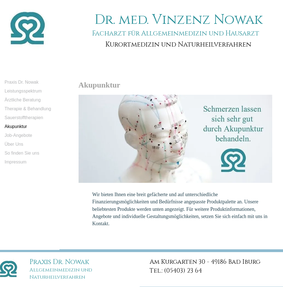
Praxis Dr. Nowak (22, 82)
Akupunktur (16, 126)
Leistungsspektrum (23, 91)
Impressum (16, 162)
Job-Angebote (18, 135)
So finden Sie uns (22, 153)
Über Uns (14, 144)
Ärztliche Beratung (23, 100)
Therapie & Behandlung (28, 108)
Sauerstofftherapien (24, 117)
